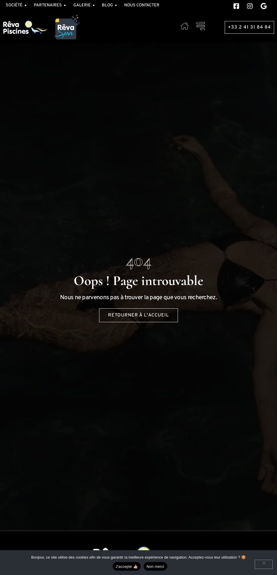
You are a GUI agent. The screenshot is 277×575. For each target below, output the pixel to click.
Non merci (155, 566)
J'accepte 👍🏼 (127, 566)
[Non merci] (264, 564)
